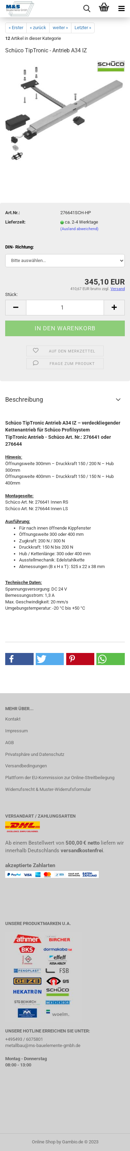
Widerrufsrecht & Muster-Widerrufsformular (48, 789)
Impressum (16, 730)
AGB (9, 742)
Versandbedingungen (26, 765)
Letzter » (83, 27)
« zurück (38, 27)
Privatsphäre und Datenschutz (34, 754)
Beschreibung (24, 399)
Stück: (11, 294)
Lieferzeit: (15, 222)
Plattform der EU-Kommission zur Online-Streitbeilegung (59, 777)
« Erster (16, 27)
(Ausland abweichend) (79, 229)
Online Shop (43, 1141)
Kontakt (12, 719)
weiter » (60, 27)
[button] (19, 659)
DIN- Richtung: (19, 247)
